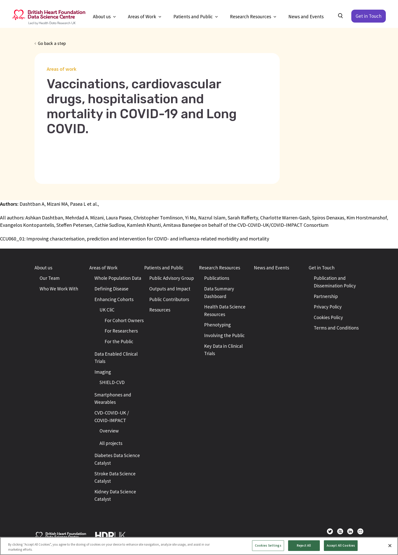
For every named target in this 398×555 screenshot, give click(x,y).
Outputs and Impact (169, 289)
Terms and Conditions (336, 328)
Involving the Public (224, 335)
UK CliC (107, 310)
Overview (109, 431)
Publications (216, 278)
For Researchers (121, 331)
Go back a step (52, 43)
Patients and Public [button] (193, 16)
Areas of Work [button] (142, 16)
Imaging (102, 372)
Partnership (326, 296)
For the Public (119, 341)
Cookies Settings (268, 545)
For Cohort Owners (124, 320)
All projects (111, 443)
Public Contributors (169, 299)
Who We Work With (59, 289)
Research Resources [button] (251, 16)
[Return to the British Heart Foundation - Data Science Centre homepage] (48, 17)
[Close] (389, 545)
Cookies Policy (328, 317)
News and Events (306, 16)
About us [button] (102, 16)
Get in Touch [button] (322, 268)
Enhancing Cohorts (114, 299)
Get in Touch (369, 16)
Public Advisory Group (171, 278)
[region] (199, 546)
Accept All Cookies (341, 545)
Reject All (304, 545)
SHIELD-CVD (112, 382)
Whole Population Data (117, 278)
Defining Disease (111, 289)
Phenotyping (217, 325)
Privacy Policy (328, 307)
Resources (159, 310)
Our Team (50, 278)
